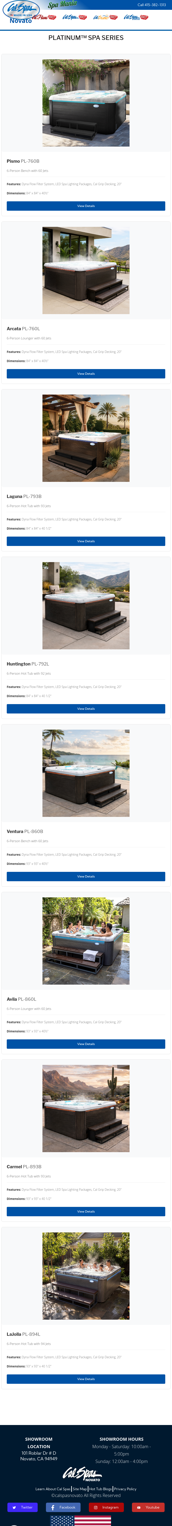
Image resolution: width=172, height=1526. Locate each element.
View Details (86, 206)
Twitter (23, 1507)
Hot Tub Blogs (100, 1489)
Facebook (63, 1507)
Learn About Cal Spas (52, 1489)
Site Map (80, 1489)
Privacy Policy (125, 1489)
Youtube (148, 1507)
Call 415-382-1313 (152, 5)
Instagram (106, 1507)
